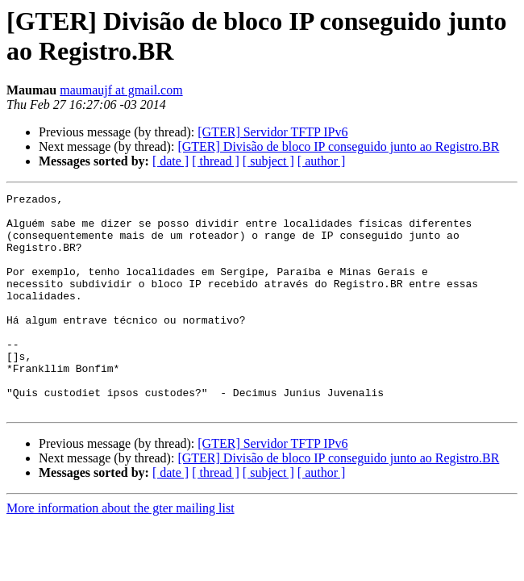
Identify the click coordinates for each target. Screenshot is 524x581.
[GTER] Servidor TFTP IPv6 (272, 132)
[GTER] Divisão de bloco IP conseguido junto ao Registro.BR (338, 146)
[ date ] (170, 161)
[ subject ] (268, 161)
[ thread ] (215, 161)
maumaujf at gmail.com (121, 90)
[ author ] (321, 161)
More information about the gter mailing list (120, 551)
